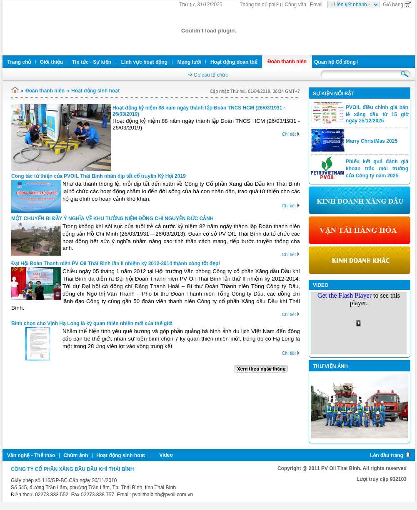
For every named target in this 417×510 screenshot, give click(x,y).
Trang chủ (19, 62)
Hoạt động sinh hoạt (95, 91)
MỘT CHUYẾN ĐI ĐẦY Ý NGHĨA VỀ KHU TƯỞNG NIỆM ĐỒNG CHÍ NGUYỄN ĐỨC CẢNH (112, 218)
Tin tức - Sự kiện (91, 62)
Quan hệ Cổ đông (335, 62)
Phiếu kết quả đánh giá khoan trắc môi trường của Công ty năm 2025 (377, 169)
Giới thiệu (51, 62)
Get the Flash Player (344, 295)
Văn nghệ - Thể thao (31, 455)
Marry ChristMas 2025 (371, 141)
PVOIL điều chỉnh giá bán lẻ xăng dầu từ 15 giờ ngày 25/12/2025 (377, 114)
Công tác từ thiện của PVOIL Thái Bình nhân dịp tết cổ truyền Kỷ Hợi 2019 (98, 176)
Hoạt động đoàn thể (233, 62)
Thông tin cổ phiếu (260, 4)
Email (316, 4)
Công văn (295, 4)
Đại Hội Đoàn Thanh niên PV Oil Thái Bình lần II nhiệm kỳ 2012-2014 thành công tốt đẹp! (115, 263)
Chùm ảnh (75, 455)
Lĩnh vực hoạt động (144, 62)
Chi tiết (291, 134)
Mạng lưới (189, 62)
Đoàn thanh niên (287, 62)
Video (165, 455)
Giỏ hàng (397, 4)
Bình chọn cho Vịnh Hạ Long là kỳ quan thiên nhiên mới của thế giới (91, 323)
